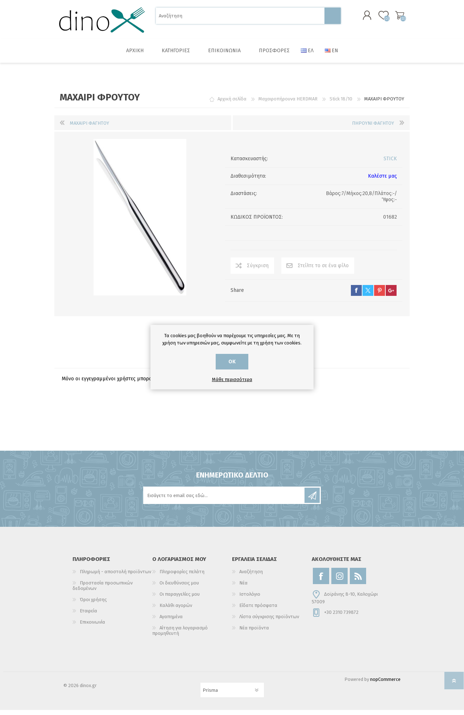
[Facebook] (321, 581)
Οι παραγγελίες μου (180, 599)
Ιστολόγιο (249, 599)
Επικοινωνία (92, 627)
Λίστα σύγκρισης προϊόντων (269, 621)
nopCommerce (385, 684)
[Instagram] (339, 581)
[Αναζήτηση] (240, 18)
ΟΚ (232, 362)
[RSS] (358, 581)
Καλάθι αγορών (392, 18)
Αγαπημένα (171, 621)
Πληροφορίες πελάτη (182, 576)
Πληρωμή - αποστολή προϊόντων (115, 576)
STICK (390, 164)
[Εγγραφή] (224, 500)
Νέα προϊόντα (254, 633)
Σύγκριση (258, 271)
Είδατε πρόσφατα (258, 610)
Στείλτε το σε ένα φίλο (323, 271)
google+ (391, 295)
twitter (367, 295)
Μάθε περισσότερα (232, 379)
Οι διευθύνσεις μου (179, 588)
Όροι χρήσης (93, 604)
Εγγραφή (312, 500)
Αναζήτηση (332, 18)
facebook (356, 295)
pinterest (379, 295)
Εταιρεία (88, 616)
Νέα (243, 588)
